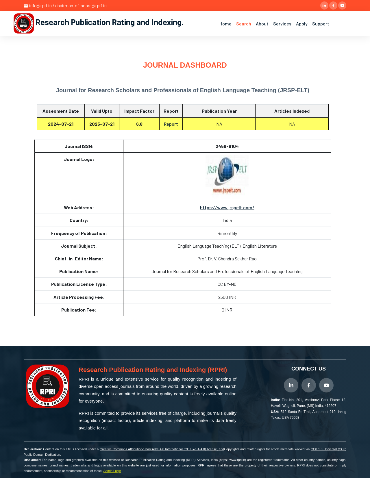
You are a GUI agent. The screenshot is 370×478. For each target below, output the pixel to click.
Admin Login (112, 471)
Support (320, 23)
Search (243, 23)
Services (282, 23)
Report (171, 124)
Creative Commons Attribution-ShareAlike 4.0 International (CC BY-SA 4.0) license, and (162, 449)
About (262, 23)
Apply (302, 23)
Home (225, 23)
